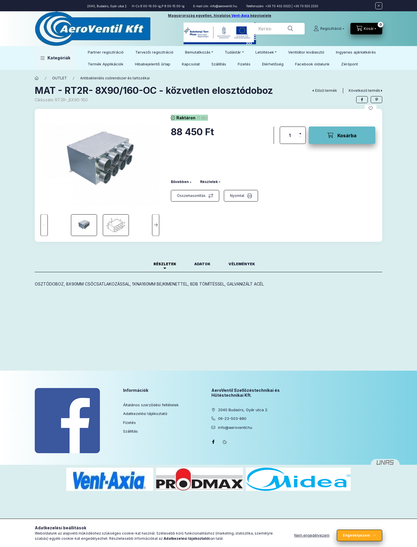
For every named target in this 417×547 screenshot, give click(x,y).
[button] (55, 58)
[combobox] (276, 28)
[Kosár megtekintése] (366, 28)
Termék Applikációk (105, 64)
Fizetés (244, 64)
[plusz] (300, 131)
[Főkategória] (37, 78)
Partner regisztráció (106, 52)
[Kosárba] (342, 135)
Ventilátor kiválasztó (306, 52)
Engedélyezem (356, 535)
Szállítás (218, 64)
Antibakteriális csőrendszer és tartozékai (115, 78)
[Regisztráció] (329, 28)
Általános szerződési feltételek (151, 405)
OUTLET (59, 78)
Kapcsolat (191, 64)
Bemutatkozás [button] (198, 52)
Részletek (209, 182)
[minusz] (300, 139)
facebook (213, 442)
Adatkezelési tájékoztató (145, 413)
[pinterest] (376, 99)
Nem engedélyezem (312, 535)
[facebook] (362, 99)
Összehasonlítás (191, 195)
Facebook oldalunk (312, 64)
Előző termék (326, 90)
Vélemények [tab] (241, 264)
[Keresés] (290, 28)
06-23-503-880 (232, 418)
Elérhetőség (273, 64)
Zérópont (349, 64)
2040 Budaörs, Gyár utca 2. (243, 409)
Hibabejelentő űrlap (152, 64)
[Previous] (44, 225)
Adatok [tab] (202, 264)
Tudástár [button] (233, 52)
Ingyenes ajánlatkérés (356, 52)
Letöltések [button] (264, 52)
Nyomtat (237, 195)
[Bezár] (378, 5)
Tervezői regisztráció (154, 52)
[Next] (155, 225)
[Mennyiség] (290, 135)
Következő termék (364, 90)
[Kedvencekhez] (370, 108)
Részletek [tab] (164, 264)
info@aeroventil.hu (223, 6)
